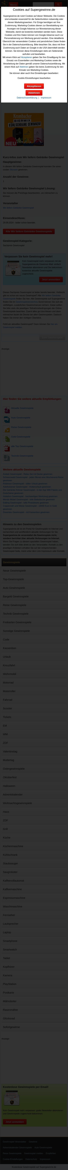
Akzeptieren (26, 57)
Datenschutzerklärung (27, 98)
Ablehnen (23, 67)
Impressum (46, 98)
